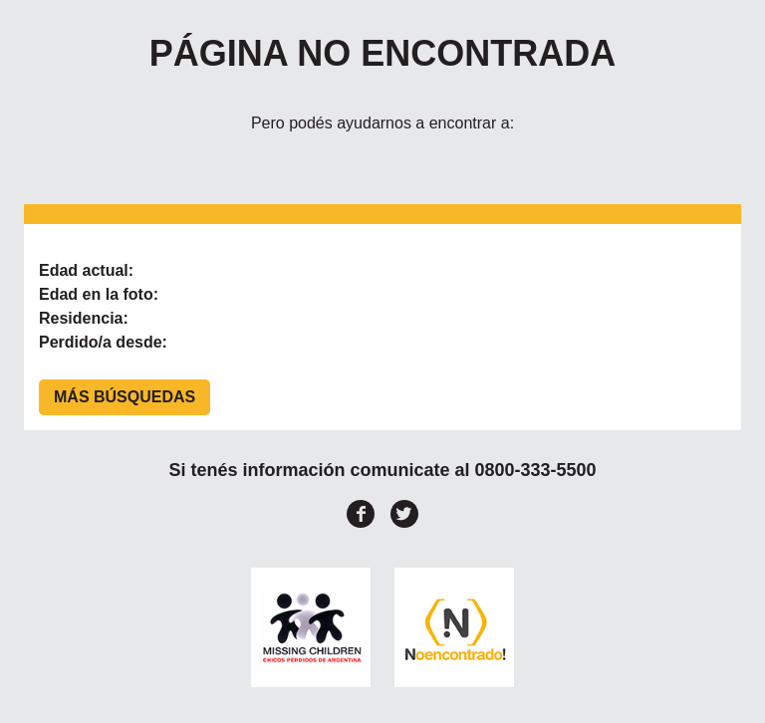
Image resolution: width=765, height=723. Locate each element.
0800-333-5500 (535, 470)
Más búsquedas (124, 396)
